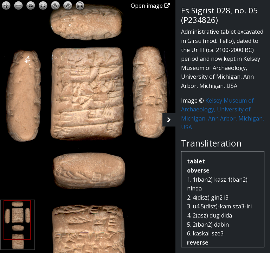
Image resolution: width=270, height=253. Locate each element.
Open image (150, 5)
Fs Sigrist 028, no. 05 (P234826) (219, 15)
